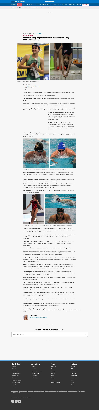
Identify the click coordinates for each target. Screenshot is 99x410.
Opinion (44, 4)
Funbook (73, 366)
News (23, 4)
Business (49, 4)
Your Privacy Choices (17, 392)
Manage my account (16, 380)
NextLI (72, 384)
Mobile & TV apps (16, 382)
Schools (62, 4)
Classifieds (34, 375)
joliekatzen (37, 85)
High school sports (55, 382)
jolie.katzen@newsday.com (28, 85)
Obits (66, 4)
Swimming (13, 7)
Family (72, 380)
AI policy (83, 391)
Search (78, 4)
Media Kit (34, 366)
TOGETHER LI (85, 4)
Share (25, 89)
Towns (52, 380)
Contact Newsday (53, 391)
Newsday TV (72, 4)
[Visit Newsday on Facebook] (12, 401)
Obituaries (73, 368)
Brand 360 (34, 368)
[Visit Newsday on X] (16, 401)
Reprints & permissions (62, 391)
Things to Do (55, 4)
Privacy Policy (30, 391)
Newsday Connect (36, 373)
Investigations (29, 4)
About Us (14, 366)
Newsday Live (15, 375)
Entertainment (74, 375)
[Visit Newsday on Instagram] (19, 401)
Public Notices (35, 377)
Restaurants (38, 4)
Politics (53, 373)
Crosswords (73, 371)
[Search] (86, 334)
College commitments (45, 7)
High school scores (23, 7)
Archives (14, 386)
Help (79, 391)
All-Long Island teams (33, 7)
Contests (14, 384)
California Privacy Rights (39, 391)
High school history (56, 7)
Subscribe (14, 368)
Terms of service (14, 391)
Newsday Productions (37, 371)
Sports (19, 4)
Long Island (13, 4)
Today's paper (15, 371)
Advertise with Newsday (73, 391)
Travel (72, 382)
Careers (14, 377)
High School (31, 33)
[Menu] (14, 2)
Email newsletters (16, 373)
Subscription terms (23, 391)
